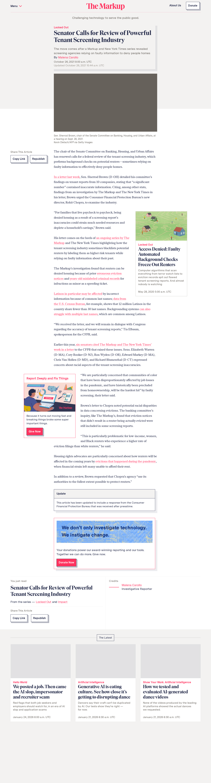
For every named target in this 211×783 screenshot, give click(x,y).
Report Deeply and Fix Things (47, 378)
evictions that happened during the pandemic (126, 461)
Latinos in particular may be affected (78, 294)
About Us (175, 5)
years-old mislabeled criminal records (95, 278)
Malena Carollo (68, 57)
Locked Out (61, 27)
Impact (63, 602)
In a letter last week (67, 177)
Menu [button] (16, 6)
